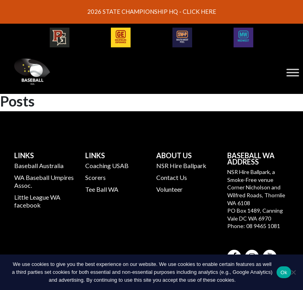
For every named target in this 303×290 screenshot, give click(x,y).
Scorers (95, 177)
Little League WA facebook (37, 201)
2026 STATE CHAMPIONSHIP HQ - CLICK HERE (151, 11)
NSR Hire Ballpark (181, 165)
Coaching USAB (107, 165)
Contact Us (171, 177)
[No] (293, 272)
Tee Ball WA (101, 189)
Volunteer (169, 189)
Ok (284, 272)
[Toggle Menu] (292, 72)
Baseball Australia (39, 165)
